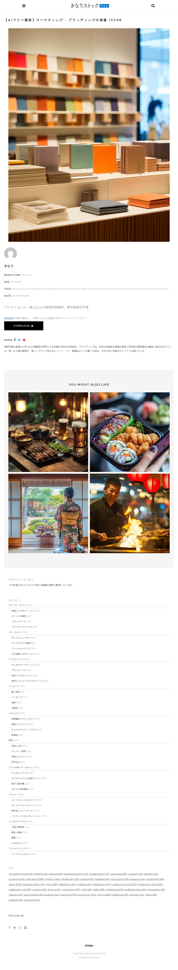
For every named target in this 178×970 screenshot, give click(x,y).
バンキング (16, 697)
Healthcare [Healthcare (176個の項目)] (70, 879)
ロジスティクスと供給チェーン (26, 778)
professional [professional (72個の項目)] (115, 889)
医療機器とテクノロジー (22, 718)
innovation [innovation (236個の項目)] (120, 879)
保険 (13, 702)
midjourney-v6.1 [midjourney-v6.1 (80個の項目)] (20, 889)
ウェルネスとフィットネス (24, 729)
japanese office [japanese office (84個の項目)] (34, 884)
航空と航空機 (17, 783)
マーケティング (16, 659)
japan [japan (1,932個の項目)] (15, 884)
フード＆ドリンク (17, 848)
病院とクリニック (19, 724)
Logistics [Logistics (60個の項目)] (84, 884)
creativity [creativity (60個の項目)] (135, 873)
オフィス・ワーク (17, 605)
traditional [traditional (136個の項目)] (119, 894)
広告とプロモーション (21, 675)
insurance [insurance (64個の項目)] (137, 879)
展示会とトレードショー (22, 810)
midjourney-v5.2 (134, 288)
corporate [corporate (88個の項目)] (118, 873)
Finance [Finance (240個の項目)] (52, 879)
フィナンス (14, 686)
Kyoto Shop (101, 288)
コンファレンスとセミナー (24, 800)
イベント (13, 794)
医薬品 (14, 735)
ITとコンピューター (20, 637)
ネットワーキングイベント (24, 805)
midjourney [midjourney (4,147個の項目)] (101, 884)
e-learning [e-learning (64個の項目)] (17, 879)
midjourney (116, 288)
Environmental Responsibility (29, 288)
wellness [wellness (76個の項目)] (15, 899)
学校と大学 (16, 746)
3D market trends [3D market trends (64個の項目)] (21, 873)
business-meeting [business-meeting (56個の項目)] (76, 873)
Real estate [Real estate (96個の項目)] (156, 889)
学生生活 (15, 762)
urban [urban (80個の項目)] (151, 894)
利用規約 (8, 318)
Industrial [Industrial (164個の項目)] (102, 879)
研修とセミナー (18, 756)
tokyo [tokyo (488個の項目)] (103, 894)
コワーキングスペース (21, 626)
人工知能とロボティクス (22, 654)
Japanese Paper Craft (81, 288)
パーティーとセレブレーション (26, 816)
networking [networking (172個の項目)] (71, 889)
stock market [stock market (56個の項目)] (33, 894)
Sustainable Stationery (157, 288)
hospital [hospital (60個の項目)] (87, 879)
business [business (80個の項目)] (56, 873)
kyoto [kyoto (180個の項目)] (52, 884)
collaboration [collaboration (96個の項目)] (99, 873)
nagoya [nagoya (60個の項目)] (54, 889)
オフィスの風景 (18, 616)
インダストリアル (17, 821)
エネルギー (16, 843)
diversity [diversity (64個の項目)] (151, 873)
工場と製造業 (17, 827)
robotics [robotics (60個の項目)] (16, 894)
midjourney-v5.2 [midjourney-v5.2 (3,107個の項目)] (124, 884)
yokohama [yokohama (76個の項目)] (31, 899)
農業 (13, 837)
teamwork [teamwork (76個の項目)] (68, 894)
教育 (11, 740)
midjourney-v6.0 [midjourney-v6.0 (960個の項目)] (150, 884)
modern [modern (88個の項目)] (39, 889)
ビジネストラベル (19, 773)
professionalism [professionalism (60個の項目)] (136, 889)
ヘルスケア (14, 713)
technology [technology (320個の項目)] (86, 894)
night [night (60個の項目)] (86, 889)
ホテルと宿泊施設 (19, 789)
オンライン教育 (18, 751)
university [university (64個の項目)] (136, 894)
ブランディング (18, 670)
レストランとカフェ (20, 854)
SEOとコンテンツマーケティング (27, 681)
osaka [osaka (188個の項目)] (99, 889)
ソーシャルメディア (20, 648)
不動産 (14, 708)
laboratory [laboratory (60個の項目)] (67, 884)
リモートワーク (18, 621)
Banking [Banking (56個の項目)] (41, 873)
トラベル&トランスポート (21, 767)
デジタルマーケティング (22, 664)
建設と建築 (16, 832)
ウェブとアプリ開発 (20, 643)
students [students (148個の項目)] (51, 894)
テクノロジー (15, 632)
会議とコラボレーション (22, 610)
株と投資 (15, 691)
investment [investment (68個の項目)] (155, 879)
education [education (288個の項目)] (35, 879)
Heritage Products (57, 288)
